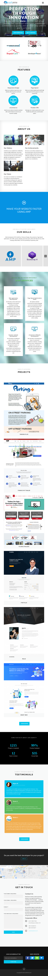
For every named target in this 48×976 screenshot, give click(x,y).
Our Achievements (31, 148)
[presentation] (45, 256)
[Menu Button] (43, 2)
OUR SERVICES (18, 32)
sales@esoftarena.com (33, 930)
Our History (8, 148)
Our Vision (7, 174)
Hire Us (24, 858)
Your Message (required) (11, 913)
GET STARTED (31, 32)
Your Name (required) (10, 893)
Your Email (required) (10, 900)
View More (24, 723)
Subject (6, 906)
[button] (24, 203)
